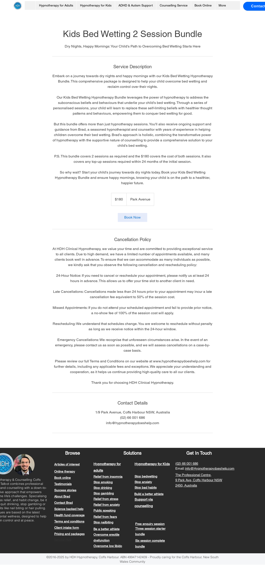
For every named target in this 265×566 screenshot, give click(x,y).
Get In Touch (199, 453)
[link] (132, 217)
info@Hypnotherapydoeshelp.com (209, 468)
